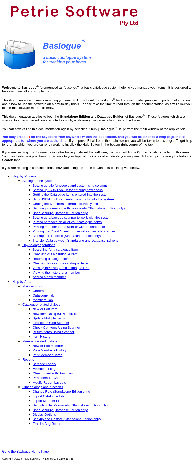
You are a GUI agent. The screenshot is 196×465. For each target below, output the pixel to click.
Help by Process (24, 176)
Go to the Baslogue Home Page (25, 451)
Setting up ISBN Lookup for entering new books (68, 190)
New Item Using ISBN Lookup (55, 314)
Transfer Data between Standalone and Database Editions (75, 240)
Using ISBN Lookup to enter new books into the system (73, 199)
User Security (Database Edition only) (60, 410)
